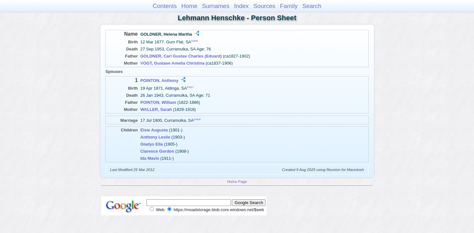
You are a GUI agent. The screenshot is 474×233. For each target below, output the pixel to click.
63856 (194, 41)
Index (241, 6)
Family (289, 6)
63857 (190, 87)
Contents (165, 6)
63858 (197, 119)
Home (189, 6)
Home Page (237, 181)
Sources (264, 6)
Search (311, 6)
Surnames (215, 6)
